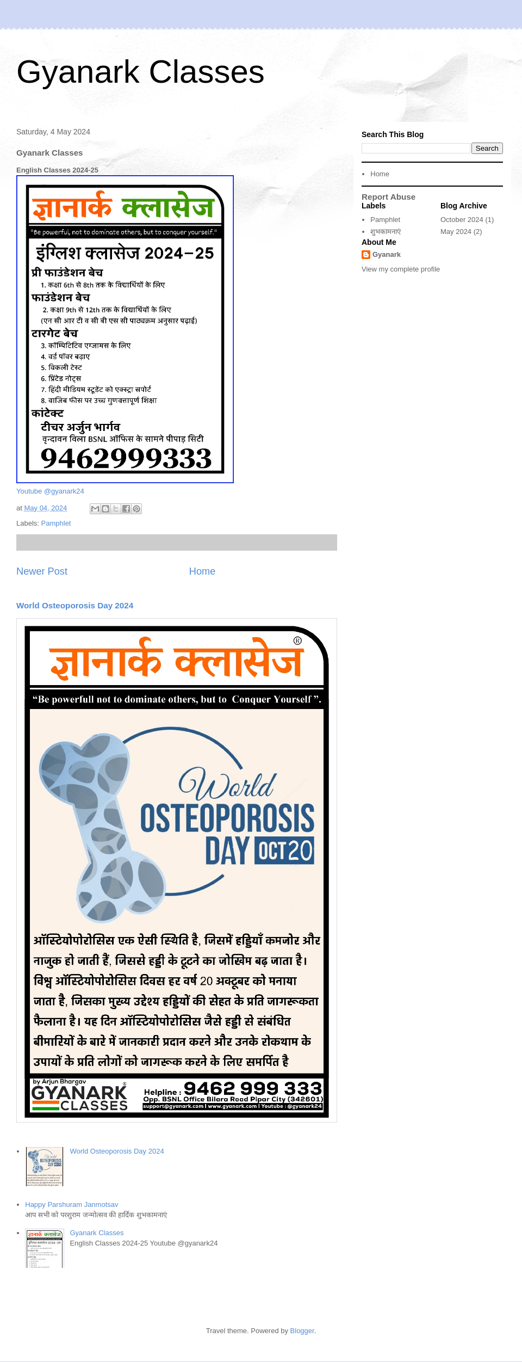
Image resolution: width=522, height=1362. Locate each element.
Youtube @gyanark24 (50, 491)
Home (202, 571)
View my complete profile (401, 269)
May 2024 (455, 231)
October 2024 (461, 219)
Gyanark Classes (140, 71)
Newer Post (41, 571)
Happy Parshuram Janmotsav (71, 1204)
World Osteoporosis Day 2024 (74, 605)
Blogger (302, 1331)
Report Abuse (388, 196)
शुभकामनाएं (385, 231)
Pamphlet (56, 523)
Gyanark (386, 254)
